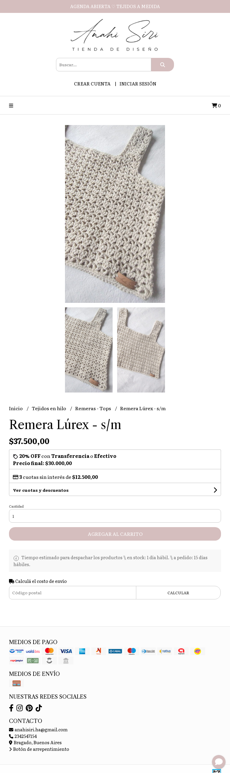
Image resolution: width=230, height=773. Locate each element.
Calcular (178, 592)
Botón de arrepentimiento (39, 749)
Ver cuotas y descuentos (41, 490)
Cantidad (16, 506)
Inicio (16, 408)
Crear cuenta (92, 83)
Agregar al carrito (115, 533)
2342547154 (23, 736)
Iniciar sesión (137, 83)
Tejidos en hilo (49, 408)
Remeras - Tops (93, 408)
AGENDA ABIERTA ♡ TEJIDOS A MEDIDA (115, 6)
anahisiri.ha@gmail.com (38, 729)
